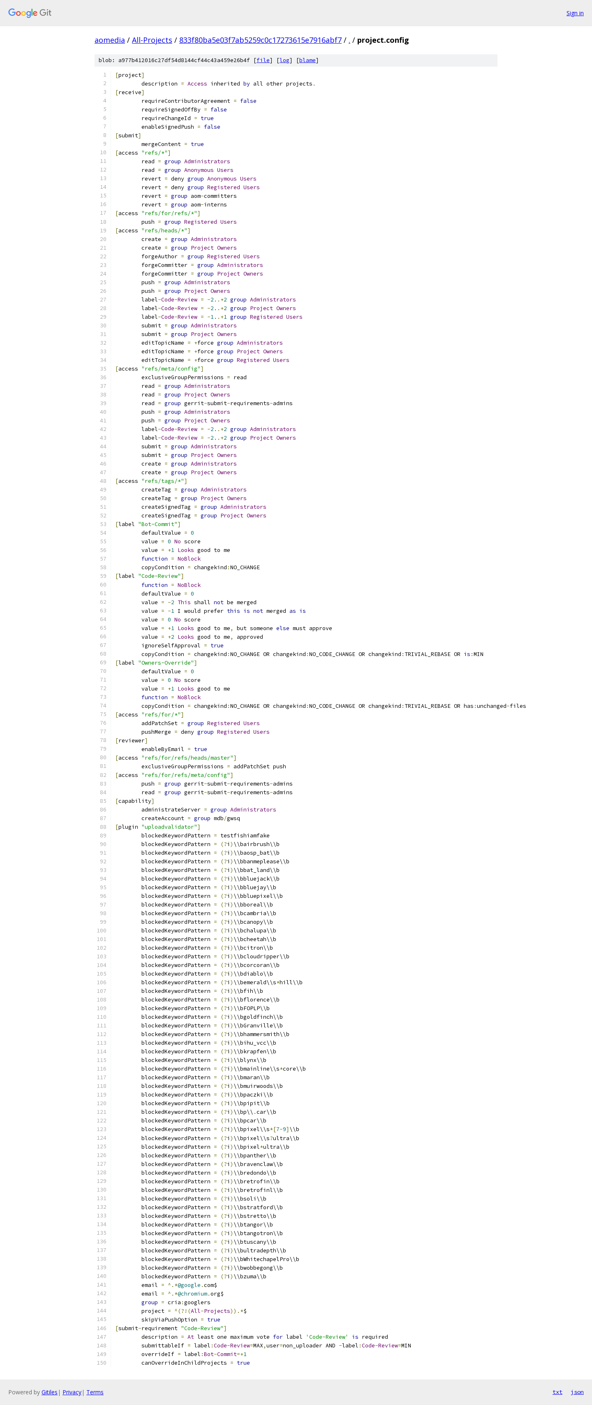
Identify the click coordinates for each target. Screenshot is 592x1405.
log (284, 60)
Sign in (575, 13)
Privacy (71, 1392)
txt (557, 1392)
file (263, 60)
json (577, 1392)
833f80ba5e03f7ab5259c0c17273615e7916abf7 (260, 40)
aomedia (110, 40)
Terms (95, 1392)
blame (307, 60)
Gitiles (50, 1392)
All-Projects (152, 40)
